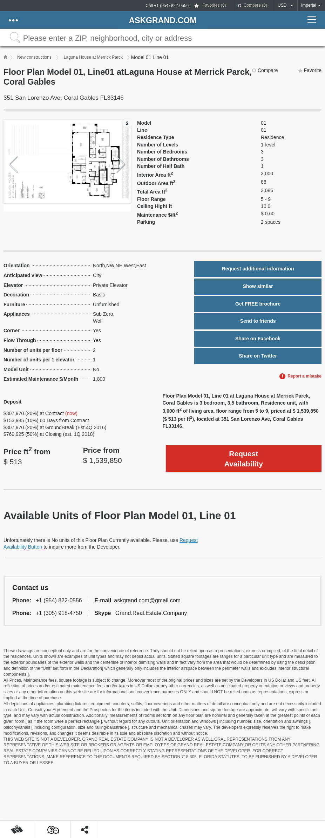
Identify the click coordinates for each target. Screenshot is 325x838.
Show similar (258, 286)
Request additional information (258, 268)
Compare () (255, 5)
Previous (13, 165)
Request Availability (243, 459)
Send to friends (258, 321)
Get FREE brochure (257, 304)
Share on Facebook (257, 338)
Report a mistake (304, 376)
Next (121, 165)
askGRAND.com (163, 20)
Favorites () (214, 5)
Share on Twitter (258, 356)
